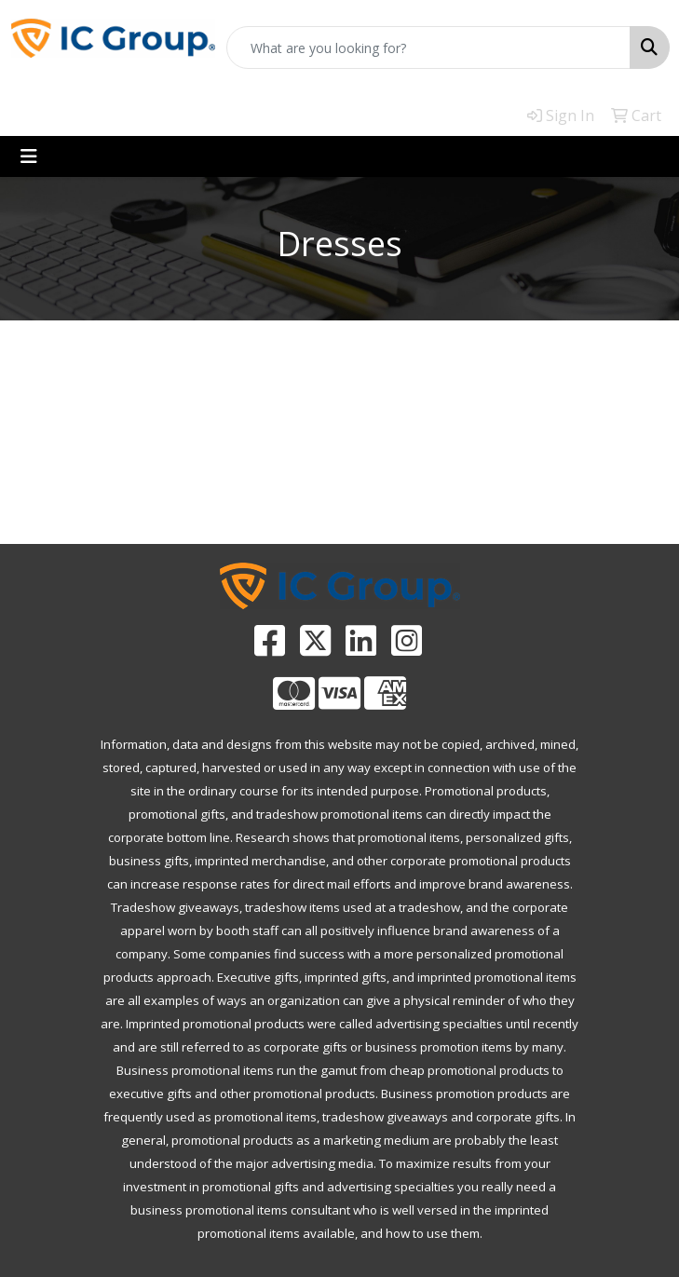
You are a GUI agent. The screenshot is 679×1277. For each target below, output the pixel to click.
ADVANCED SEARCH (254, 493)
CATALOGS (425, 493)
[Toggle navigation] (28, 156)
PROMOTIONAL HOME (85, 504)
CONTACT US (594, 493)
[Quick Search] (428, 47)
